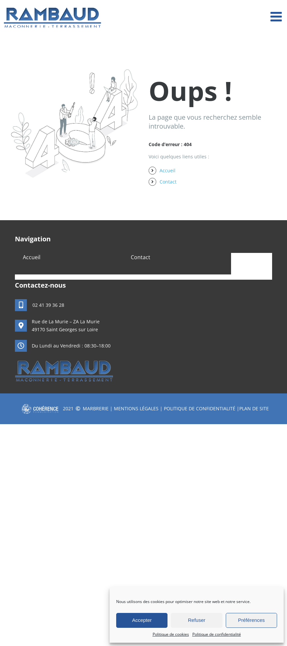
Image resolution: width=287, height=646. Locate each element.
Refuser (197, 620)
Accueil (167, 170)
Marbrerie (96, 408)
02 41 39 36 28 (48, 305)
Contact (168, 182)
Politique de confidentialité (216, 634)
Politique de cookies (171, 634)
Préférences (251, 620)
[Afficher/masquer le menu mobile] (277, 16)
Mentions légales (136, 408)
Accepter (142, 620)
